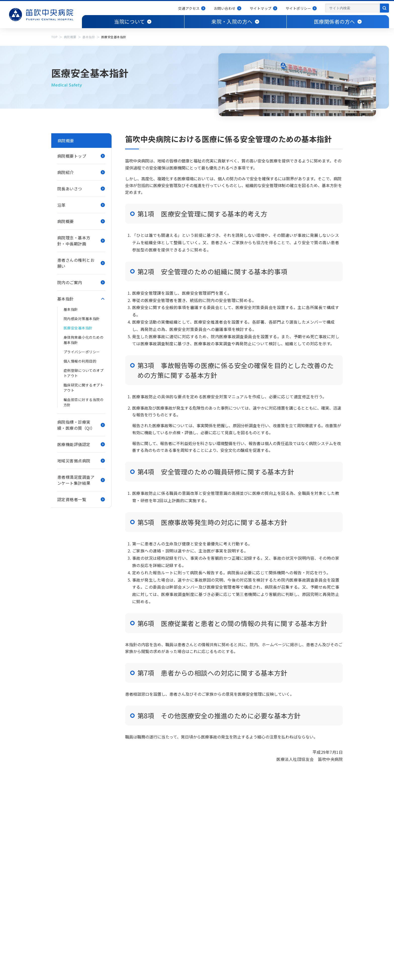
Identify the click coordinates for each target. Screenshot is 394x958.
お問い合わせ (225, 8)
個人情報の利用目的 (80, 361)
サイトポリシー (298, 8)
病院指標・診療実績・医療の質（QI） (76, 425)
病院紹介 (65, 172)
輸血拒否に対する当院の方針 (84, 402)
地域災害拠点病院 (73, 461)
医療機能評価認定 (73, 444)
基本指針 (88, 37)
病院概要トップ (71, 156)
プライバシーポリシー (82, 351)
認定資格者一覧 (71, 499)
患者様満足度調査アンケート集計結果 (75, 480)
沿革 (61, 205)
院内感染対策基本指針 (82, 318)
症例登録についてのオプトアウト (84, 373)
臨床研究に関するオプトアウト (84, 387)
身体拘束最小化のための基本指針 (84, 340)
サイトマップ (261, 8)
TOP (54, 37)
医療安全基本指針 (78, 327)
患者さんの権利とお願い (75, 263)
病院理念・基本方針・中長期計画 (73, 241)
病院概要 (70, 37)
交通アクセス (189, 8)
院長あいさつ (69, 189)
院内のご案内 (69, 282)
